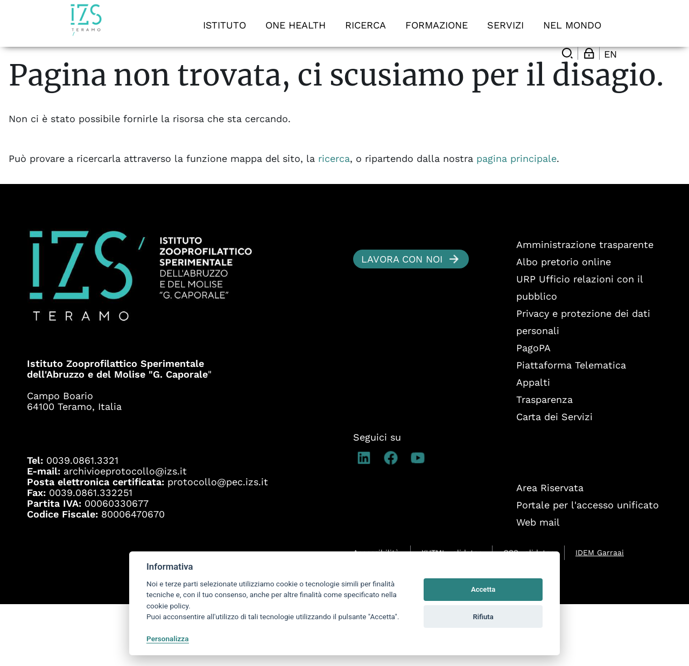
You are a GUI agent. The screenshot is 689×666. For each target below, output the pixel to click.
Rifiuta (483, 617)
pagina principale (516, 220)
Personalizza (167, 638)
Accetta (483, 589)
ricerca (334, 220)
